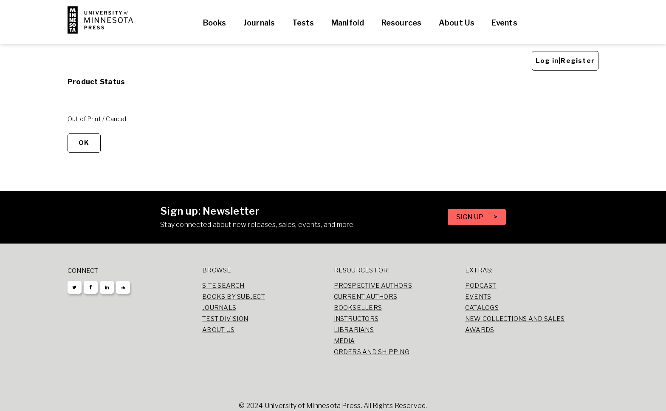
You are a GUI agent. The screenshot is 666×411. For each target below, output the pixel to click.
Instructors (356, 319)
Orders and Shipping (371, 352)
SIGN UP (470, 217)
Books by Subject (233, 296)
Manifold (347, 22)
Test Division (225, 319)
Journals (259, 22)
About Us (457, 22)
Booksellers (358, 308)
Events (504, 22)
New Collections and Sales (515, 319)
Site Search (223, 285)
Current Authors (365, 296)
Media (344, 341)
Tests (303, 22)
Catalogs (482, 308)
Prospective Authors (373, 285)
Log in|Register (565, 61)
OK (84, 143)
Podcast (481, 285)
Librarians (354, 330)
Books (214, 22)
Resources (401, 22)
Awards (479, 330)
